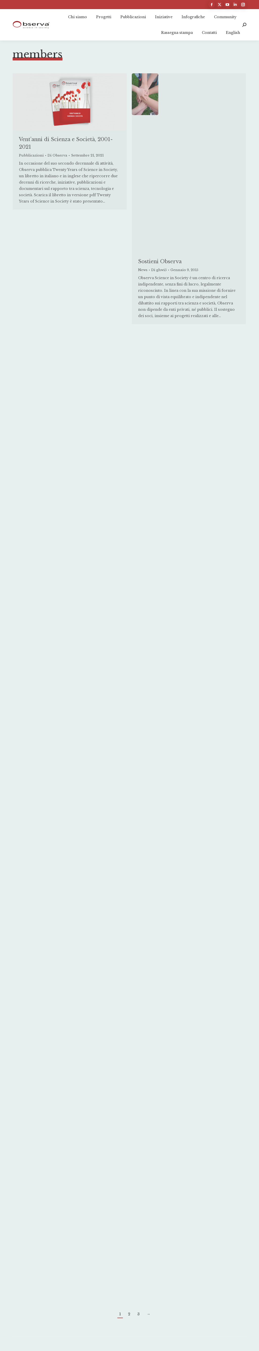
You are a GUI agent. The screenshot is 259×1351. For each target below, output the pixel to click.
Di (57, 155)
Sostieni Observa (160, 261)
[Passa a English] (233, 32)
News (142, 270)
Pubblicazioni (31, 155)
